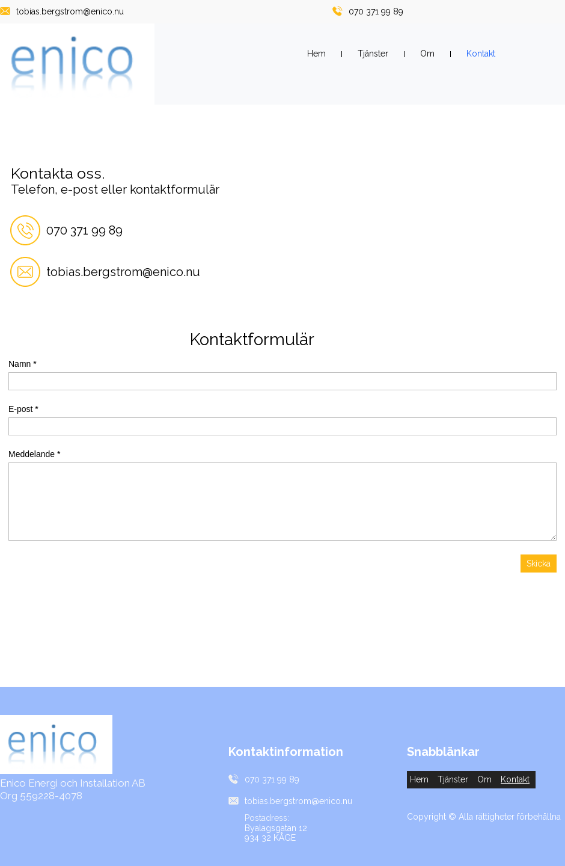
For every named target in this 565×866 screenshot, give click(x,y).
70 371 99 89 (88, 230)
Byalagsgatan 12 (276, 828)
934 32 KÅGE (270, 838)
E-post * (23, 409)
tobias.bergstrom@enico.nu (70, 11)
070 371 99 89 (376, 11)
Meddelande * (34, 454)
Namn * (22, 364)
